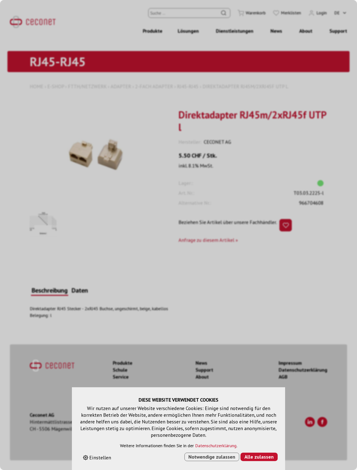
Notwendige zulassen (211, 457)
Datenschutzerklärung (216, 445)
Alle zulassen (259, 457)
